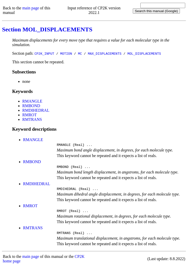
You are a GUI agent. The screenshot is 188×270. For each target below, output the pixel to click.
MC (80, 53)
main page (30, 8)
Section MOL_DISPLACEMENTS (47, 29)
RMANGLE (32, 101)
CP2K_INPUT (44, 53)
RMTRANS (32, 119)
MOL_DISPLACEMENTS (144, 53)
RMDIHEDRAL (35, 110)
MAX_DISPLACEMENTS (105, 53)
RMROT (29, 115)
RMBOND (31, 106)
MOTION (66, 53)
